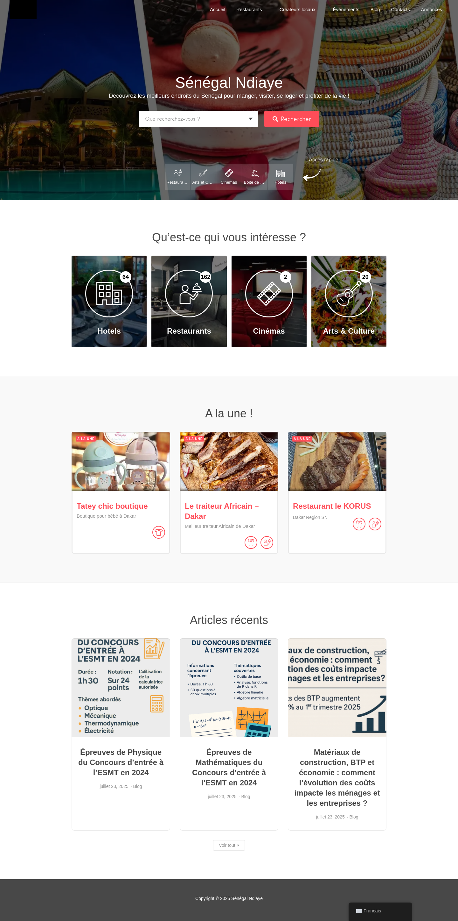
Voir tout (227, 845)
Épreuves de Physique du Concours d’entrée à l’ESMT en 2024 (120, 762)
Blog (375, 9)
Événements (346, 9)
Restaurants (249, 9)
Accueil (217, 9)
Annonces (431, 9)
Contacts (400, 9)
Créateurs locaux (298, 9)
